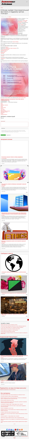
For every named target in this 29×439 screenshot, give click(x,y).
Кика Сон (2, 108)
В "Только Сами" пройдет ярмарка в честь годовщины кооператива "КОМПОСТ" (12, 327)
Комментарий (3, 121)
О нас (14, 438)
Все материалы (5, 393)
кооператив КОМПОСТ (4, 114)
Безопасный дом (6, 49)
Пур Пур (2, 53)
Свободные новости (7, 253)
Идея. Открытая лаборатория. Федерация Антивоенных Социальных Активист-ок (14, 314)
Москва (2, 106)
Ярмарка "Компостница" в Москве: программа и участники (9, 324)
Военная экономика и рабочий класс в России (7, 400)
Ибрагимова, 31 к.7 (21, 21)
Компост (6, 47)
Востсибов (2, 186)
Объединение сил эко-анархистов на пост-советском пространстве (13, 293)
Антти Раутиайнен (4, 158)
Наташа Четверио (3, 107)
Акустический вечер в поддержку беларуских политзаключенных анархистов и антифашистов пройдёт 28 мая (14, 333)
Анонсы (2, 7)
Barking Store (3, 52)
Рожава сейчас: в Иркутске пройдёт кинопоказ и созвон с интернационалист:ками (12, 417)
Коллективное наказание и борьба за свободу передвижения (9, 396)
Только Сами (25, 20)
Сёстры (22, 24)
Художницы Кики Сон (4, 50)
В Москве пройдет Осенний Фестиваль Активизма (8, 331)
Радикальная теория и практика (11, 48)
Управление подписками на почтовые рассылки (7, 389)
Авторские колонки (6, 139)
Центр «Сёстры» (3, 110)
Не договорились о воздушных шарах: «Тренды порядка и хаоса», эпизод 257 (12, 404)
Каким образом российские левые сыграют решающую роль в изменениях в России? (13, 394)
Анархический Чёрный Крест (8, 337)
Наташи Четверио (15, 41)
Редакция (9, 16)
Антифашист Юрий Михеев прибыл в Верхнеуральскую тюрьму (12, 380)
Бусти (2, 103)
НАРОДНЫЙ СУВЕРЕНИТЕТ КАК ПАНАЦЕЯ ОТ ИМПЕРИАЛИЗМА (13, 272)
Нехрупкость (3, 58)
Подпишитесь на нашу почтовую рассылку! (13, 388)
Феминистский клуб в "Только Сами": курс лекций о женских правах (10, 328)
